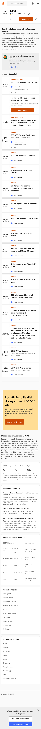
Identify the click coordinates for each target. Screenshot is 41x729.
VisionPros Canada (9, 602)
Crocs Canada (8, 621)
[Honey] (3, 3)
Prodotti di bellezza (9, 679)
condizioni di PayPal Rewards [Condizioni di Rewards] (29, 103)
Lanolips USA (7, 594)
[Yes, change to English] (20, 724)
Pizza (5, 643)
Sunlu (5, 609)
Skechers (6, 617)
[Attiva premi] (26, 19)
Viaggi (5, 659)
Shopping (6, 663)
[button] (38, 3)
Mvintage (6, 629)
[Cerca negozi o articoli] (17, 3)
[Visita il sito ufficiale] (36, 19)
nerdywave (7, 625)
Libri (4, 675)
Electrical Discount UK (11, 606)
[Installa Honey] (14, 67)
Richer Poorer (8, 598)
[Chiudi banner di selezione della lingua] (38, 710)
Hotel (5, 655)
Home (3, 694)
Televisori (6, 651)
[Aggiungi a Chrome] (14, 422)
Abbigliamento (8, 667)
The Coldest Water (9, 613)
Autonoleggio (7, 671)
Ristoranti (6, 647)
